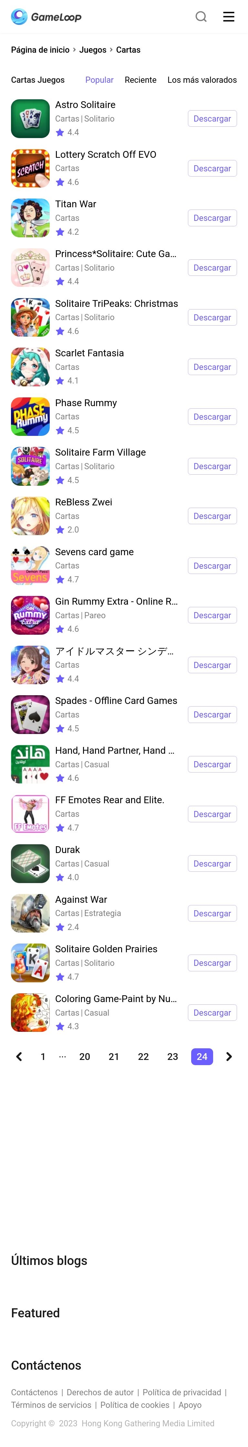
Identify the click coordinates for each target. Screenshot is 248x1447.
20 (84, 1056)
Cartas (128, 50)
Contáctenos (34, 1392)
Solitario (99, 119)
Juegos (93, 50)
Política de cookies (135, 1405)
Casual (96, 764)
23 (172, 1056)
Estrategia (102, 913)
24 (202, 1056)
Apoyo (190, 1405)
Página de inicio (40, 50)
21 (113, 1056)
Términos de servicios (51, 1405)
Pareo (95, 615)
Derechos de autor (100, 1392)
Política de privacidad (182, 1392)
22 (143, 1056)
